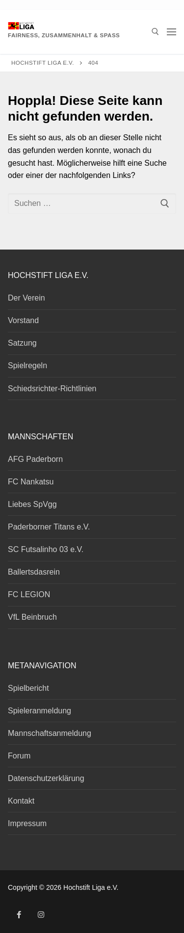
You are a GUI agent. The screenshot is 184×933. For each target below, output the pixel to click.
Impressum (27, 823)
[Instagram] (41, 914)
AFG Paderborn (35, 459)
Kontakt (21, 801)
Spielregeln (27, 365)
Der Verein (26, 298)
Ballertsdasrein (34, 572)
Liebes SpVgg (32, 504)
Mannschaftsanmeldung (49, 733)
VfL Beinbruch (32, 617)
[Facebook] (19, 914)
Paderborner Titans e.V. (49, 527)
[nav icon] (171, 32)
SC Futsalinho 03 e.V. (45, 549)
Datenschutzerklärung (46, 778)
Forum (19, 756)
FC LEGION (29, 594)
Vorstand (23, 320)
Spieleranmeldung (39, 710)
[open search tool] (155, 31)
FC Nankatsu (30, 482)
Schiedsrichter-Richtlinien (52, 388)
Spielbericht (28, 688)
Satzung (22, 343)
